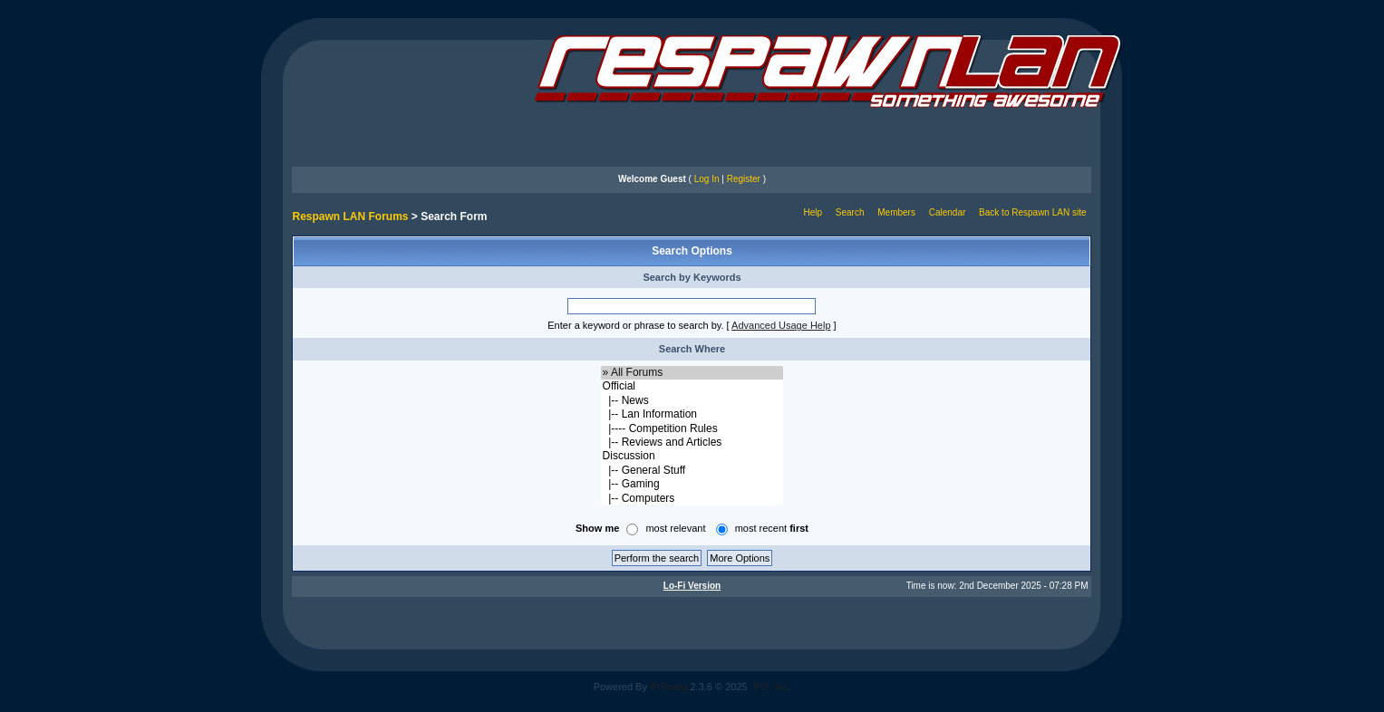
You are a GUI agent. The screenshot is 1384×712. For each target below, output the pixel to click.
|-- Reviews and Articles (692, 442)
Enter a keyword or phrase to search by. (635, 325)
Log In (707, 179)
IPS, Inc (771, 686)
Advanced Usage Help (780, 325)
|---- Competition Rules (692, 429)
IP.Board (668, 686)
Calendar (947, 212)
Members (896, 212)
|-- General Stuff (692, 470)
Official (692, 386)
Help (812, 212)
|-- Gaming (692, 484)
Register (743, 179)
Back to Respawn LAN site (1032, 212)
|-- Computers (692, 498)
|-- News (692, 401)
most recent (771, 528)
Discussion (692, 456)
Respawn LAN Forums (350, 216)
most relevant (675, 528)
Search (850, 212)
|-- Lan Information (692, 414)
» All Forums (692, 373)
